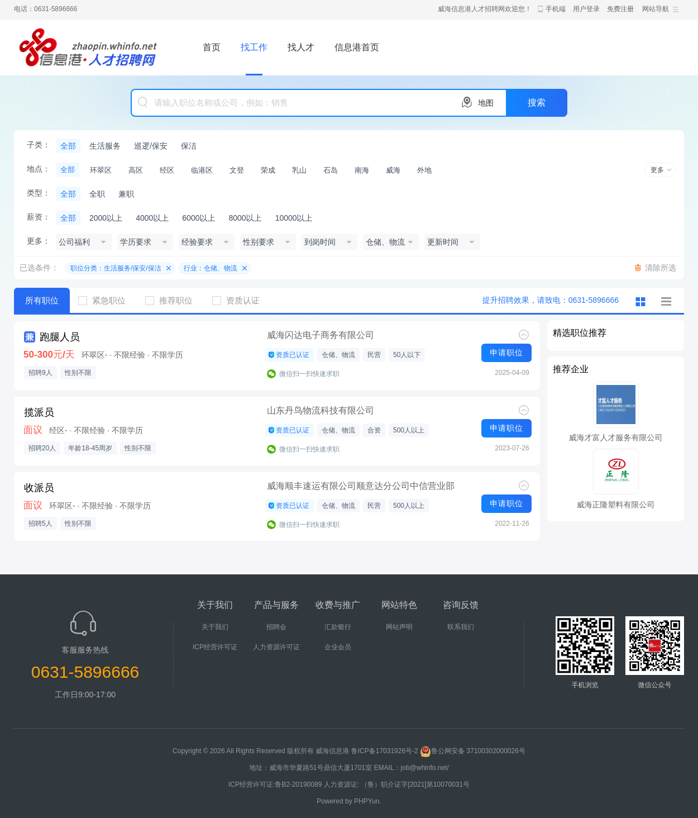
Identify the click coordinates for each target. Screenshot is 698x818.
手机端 (556, 9)
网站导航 (655, 9)
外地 (424, 170)
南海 (362, 170)
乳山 (299, 170)
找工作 (254, 47)
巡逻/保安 (151, 145)
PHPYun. (367, 801)
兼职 (126, 193)
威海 (393, 170)
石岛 (330, 170)
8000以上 (244, 217)
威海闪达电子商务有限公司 (320, 335)
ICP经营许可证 (215, 647)
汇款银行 (337, 627)
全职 (97, 193)
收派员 (39, 487)
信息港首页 (356, 47)
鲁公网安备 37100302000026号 (472, 751)
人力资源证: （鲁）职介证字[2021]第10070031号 (397, 784)
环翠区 (101, 170)
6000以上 (198, 217)
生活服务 (105, 145)
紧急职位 (106, 300)
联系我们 (460, 627)
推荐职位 (173, 300)
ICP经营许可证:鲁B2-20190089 (276, 784)
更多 (657, 170)
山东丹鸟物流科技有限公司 (320, 410)
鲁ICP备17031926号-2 (384, 751)
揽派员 (39, 412)
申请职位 (506, 352)
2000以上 (105, 217)
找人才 (301, 47)
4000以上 (152, 217)
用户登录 (586, 9)
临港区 (202, 170)
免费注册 (620, 9)
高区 (135, 170)
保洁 (189, 145)
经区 (167, 170)
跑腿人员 (60, 337)
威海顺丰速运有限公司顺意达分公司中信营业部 (361, 486)
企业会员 (337, 647)
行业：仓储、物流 (210, 268)
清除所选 (660, 267)
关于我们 (215, 627)
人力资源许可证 (276, 647)
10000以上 (294, 217)
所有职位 (42, 300)
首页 (212, 47)
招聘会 (276, 627)
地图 (486, 102)
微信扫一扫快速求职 (309, 374)
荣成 (268, 170)
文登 (237, 170)
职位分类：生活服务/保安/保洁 (115, 268)
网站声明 (399, 627)
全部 (68, 145)
